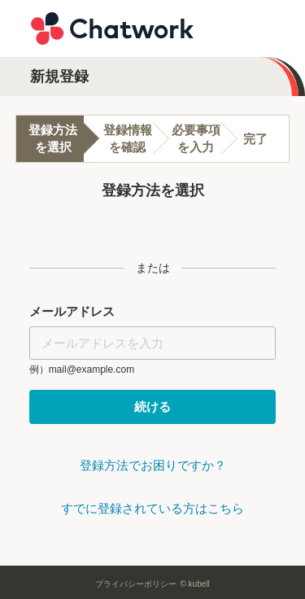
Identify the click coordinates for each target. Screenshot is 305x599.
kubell (199, 583)
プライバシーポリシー (135, 583)
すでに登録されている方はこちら (152, 508)
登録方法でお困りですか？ (153, 465)
